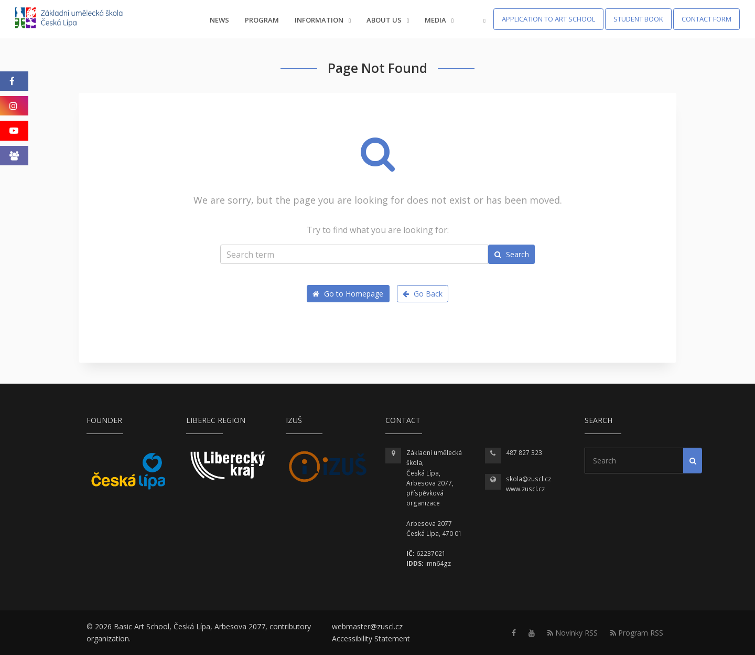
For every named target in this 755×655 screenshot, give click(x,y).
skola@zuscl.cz (528, 478)
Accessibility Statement (371, 638)
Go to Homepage (347, 294)
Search (511, 254)
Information (323, 20)
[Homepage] (75, 19)
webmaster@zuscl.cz (367, 626)
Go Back (423, 294)
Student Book (638, 19)
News (219, 20)
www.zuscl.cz (525, 488)
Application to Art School (548, 19)
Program (262, 20)
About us (387, 20)
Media (439, 20)
